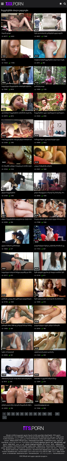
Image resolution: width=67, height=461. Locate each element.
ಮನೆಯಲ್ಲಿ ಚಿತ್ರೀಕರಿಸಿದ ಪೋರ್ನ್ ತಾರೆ (43, 442)
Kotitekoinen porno (50, 440)
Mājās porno (41, 446)
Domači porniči (41, 448)
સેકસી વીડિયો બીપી (27, 442)
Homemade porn (8, 437)
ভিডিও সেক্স (54, 439)
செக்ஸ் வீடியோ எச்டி (15, 442)
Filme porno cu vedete (20, 446)
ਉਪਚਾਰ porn (46, 444)
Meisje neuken (14, 440)
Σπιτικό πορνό (23, 451)
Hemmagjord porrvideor (36, 440)
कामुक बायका (11, 444)
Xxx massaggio (19, 437)
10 (44, 414)
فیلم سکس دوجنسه (20, 439)
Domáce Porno (30, 448)
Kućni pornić (21, 448)
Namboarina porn (22, 453)
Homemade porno (58, 453)
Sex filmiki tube (37, 449)
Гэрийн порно (32, 446)
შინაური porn (23, 440)
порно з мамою (8, 446)
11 (50, 414)
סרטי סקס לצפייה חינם (35, 451)
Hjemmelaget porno (25, 449)
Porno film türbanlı (32, 439)
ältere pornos (45, 437)
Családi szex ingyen (45, 439)
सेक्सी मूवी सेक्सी (58, 442)
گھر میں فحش (20, 444)
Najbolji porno (47, 449)
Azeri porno (55, 449)
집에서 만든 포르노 (52, 448)
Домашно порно (11, 448)
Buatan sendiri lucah (12, 449)
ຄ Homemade (11, 453)
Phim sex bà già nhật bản (32, 437)
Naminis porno (50, 446)
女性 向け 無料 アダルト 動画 (51, 451)
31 (57, 414)
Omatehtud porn (12, 451)
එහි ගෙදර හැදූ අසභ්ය (46, 453)
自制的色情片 (59, 444)
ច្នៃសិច (53, 444)
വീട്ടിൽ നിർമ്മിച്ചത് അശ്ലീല (33, 444)
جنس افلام (53, 437)
